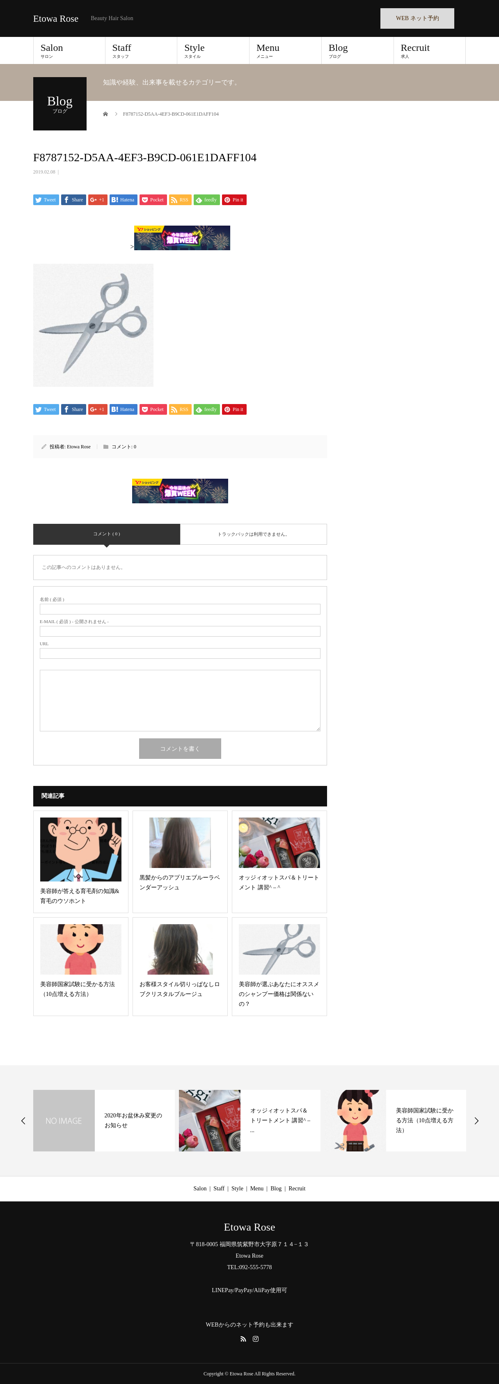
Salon (69, 50)
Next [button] (476, 1121)
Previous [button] (23, 1121)
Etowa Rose (56, 18)
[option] (104, 1120)
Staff (141, 50)
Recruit (430, 50)
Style (213, 50)
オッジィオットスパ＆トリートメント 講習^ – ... (280, 1120)
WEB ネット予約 (417, 18)
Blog (358, 50)
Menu (285, 50)
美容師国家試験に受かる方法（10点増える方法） (424, 1120)
